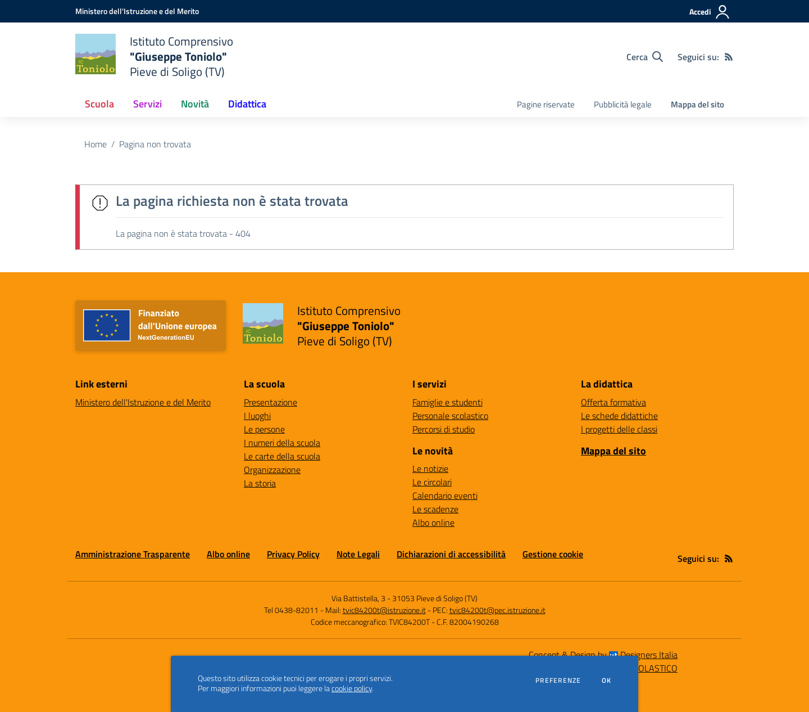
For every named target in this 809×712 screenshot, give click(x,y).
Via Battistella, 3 (358, 598)
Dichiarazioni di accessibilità (451, 554)
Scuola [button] (99, 103)
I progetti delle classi (619, 429)
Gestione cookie (552, 554)
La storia (260, 483)
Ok (607, 680)
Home (95, 144)
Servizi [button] (147, 103)
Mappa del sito (697, 104)
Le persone (264, 429)
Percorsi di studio (443, 429)
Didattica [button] (247, 103)
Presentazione (270, 402)
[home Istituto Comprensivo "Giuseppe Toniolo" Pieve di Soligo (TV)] (154, 56)
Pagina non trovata (155, 144)
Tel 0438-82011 (291, 610)
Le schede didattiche (619, 415)
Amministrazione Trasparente (132, 554)
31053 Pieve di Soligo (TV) (435, 598)
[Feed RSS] (729, 57)
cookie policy (351, 688)
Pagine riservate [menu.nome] (546, 104)
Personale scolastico (450, 415)
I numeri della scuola (282, 442)
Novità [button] (195, 103)
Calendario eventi (445, 495)
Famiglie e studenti (447, 402)
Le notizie (430, 468)
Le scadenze (435, 509)
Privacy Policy (293, 554)
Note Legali (358, 554)
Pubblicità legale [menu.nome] (623, 104)
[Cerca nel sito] (644, 56)
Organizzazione (272, 469)
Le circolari (432, 482)
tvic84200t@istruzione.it (384, 610)
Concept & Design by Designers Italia (603, 654)
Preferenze (558, 680)
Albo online (433, 522)
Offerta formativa (613, 402)
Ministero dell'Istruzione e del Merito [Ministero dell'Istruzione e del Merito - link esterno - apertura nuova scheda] (143, 402)
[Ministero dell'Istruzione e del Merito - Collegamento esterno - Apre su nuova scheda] (137, 11)
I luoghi (257, 415)
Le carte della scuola (282, 456)
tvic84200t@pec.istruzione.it (497, 610)
